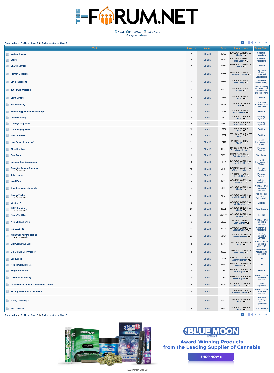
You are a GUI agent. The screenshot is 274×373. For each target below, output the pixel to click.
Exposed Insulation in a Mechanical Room (32, 284)
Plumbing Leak (18, 149)
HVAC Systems (261, 155)
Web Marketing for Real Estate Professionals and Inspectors (261, 90)
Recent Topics (135, 32)
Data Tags (16, 155)
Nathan (239, 91)
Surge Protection (19, 271)
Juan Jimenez (239, 286)
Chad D (207, 54)
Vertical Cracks (18, 54)
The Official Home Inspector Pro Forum (261, 105)
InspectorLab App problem (24, 162)
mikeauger (239, 182)
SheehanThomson (239, 237)
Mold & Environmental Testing (261, 142)
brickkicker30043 (239, 197)
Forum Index (11, 43)
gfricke (239, 67)
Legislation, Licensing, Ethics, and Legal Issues (261, 74)
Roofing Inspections (261, 169)
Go (265, 42)
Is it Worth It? (17, 229)
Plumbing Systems (261, 118)
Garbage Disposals (20, 123)
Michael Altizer (239, 113)
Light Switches (18, 98)
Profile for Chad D (29, 43)
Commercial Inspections (261, 229)
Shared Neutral (18, 66)
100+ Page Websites (21, 90)
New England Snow (20, 222)
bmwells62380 (239, 163)
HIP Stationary (18, 104)
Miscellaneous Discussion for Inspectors (261, 252)
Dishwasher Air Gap (21, 244)
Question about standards (24, 188)
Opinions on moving (21, 277)
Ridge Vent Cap (18, 215)
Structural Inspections (261, 54)
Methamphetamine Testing (24, 235)
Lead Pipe (16, 181)
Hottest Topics (153, 32)
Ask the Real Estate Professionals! (261, 196)
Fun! (261, 259)
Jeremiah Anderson (239, 75)
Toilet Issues (17, 175)
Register (131, 35)
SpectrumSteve (239, 230)
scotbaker (239, 266)
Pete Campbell (239, 156)
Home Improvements (21, 265)
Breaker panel (18, 135)
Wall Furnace (17, 308)
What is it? (16, 203)
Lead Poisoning (18, 117)
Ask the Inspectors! (261, 181)
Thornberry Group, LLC (139, 370)
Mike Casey (239, 61)
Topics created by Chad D (54, 43)
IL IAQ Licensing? (20, 300)
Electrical (261, 66)
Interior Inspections (261, 284)
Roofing (261, 215)
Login (143, 35)
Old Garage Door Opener (23, 252)
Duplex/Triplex (18, 195)
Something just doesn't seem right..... (29, 112)
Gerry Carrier (239, 223)
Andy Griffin (239, 125)
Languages (16, 259)
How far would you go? (22, 142)
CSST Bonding (18, 208)
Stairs (14, 60)
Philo (239, 106)
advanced (239, 216)
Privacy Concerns (20, 74)
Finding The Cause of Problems (26, 291)
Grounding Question (21, 129)
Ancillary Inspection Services (261, 236)
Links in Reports (19, 82)
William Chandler (239, 170)
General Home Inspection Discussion (261, 188)
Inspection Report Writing (261, 82)
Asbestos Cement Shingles (24, 168)
